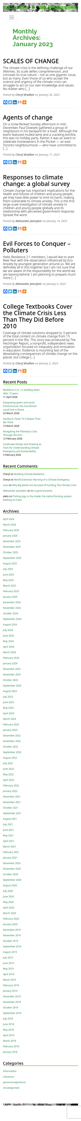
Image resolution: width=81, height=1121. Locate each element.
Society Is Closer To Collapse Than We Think (22, 420)
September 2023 (12, 685)
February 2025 (11, 591)
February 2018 (11, 1046)
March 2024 (9, 652)
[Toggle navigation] (11, 17)
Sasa (5, 485)
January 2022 (10, 791)
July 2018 (8, 1018)
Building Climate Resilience (29, 474)
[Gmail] (20, 102)
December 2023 (12, 669)
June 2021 (8, 830)
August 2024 (10, 624)
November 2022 (12, 741)
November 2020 (12, 868)
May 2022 (8, 774)
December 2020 (12, 863)
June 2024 (8, 635)
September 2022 (12, 752)
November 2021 (12, 802)
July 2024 (8, 630)
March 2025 (9, 585)
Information (9, 1071)
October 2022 (10, 746)
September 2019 (12, 946)
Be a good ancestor (41, 490)
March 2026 (9, 524)
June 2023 (8, 702)
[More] (24, 102)
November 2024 (12, 608)
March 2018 (9, 1041)
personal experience (14, 1082)
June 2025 (8, 574)
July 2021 (8, 824)
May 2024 (8, 641)
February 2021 (11, 852)
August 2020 (10, 885)
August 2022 (10, 757)
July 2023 (8, 696)
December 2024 (12, 602)
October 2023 (10, 680)
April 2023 (8, 713)
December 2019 (12, 929)
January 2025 (10, 596)
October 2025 (10, 552)
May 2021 (8, 835)
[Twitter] (10, 102)
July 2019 (8, 957)
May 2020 (8, 902)
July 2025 (8, 569)
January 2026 (10, 535)
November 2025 (12, 547)
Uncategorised (11, 1087)
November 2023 (12, 674)
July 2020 (8, 891)
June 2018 (8, 1024)
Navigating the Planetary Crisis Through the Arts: (20, 433)
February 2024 (11, 658)
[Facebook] (5, 102)
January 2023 (10, 730)
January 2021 (10, 857)
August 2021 (10, 818)
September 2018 (12, 1013)
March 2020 (9, 913)
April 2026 (8, 519)
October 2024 (10, 613)
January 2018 (10, 1052)
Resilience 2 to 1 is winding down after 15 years (21, 391)
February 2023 (11, 724)
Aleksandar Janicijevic (28, 221)
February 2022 (11, 785)
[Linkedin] (15, 102)
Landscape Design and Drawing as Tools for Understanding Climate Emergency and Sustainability (22, 447)
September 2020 (12, 880)
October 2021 (10, 807)
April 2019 (8, 974)
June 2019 (8, 963)
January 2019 (10, 991)
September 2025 (12, 558)
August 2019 (10, 952)
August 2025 (10, 563)
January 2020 (10, 924)
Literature (8, 1076)
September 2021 (12, 813)
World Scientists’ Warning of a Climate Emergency (42, 479)
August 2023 (10, 691)
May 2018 (8, 1029)
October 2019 (10, 941)
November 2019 (12, 935)
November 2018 (12, 1002)
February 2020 (11, 918)
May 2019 (8, 968)
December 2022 (12, 735)
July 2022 (8, 763)
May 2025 (8, 580)
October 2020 (10, 874)
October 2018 (10, 1007)
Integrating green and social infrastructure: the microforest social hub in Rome (20, 406)
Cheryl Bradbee (24, 95)
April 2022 (8, 780)
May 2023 (8, 707)
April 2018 (8, 1035)
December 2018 (12, 996)
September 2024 (12, 619)
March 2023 (9, 719)
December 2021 (12, 796)
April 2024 (8, 646)
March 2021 (9, 846)
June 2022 (8, 769)
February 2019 (11, 985)
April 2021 (8, 841)
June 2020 (8, 896)
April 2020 (8, 907)
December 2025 (12, 541)
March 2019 (9, 979)
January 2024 (10, 663)
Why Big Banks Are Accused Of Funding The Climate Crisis (44, 485)
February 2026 (11, 530)
